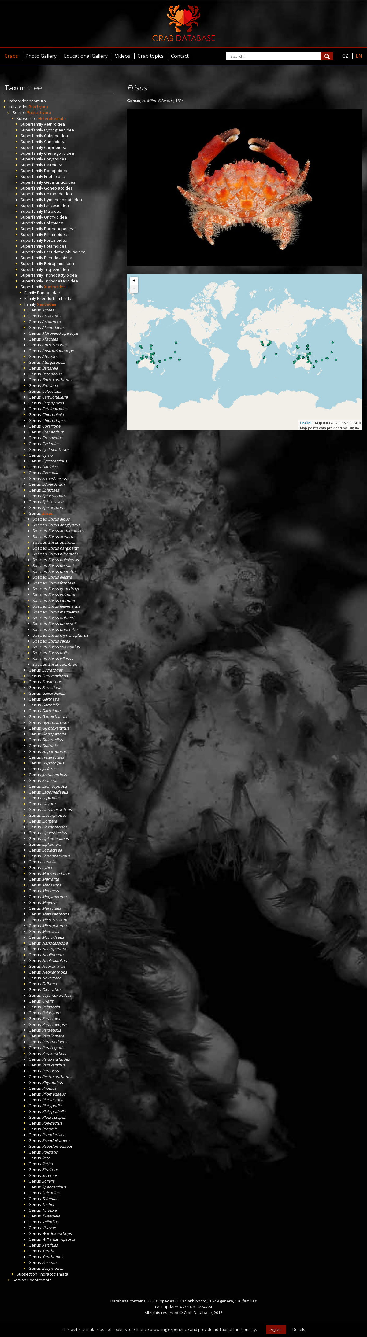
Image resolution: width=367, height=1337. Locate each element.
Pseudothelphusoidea (65, 252)
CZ (345, 56)
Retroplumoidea (59, 263)
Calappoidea (56, 135)
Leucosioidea (56, 205)
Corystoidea (55, 159)
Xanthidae (46, 304)
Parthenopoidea (59, 228)
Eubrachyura (39, 112)
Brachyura (38, 106)
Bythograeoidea (59, 130)
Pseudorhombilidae (55, 298)
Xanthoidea (55, 286)
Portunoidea (55, 240)
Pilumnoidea (55, 234)
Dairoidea (53, 165)
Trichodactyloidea (60, 275)
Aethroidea (54, 124)
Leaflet (305, 422)
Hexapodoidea (58, 194)
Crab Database (198, 1312)
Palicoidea (53, 223)
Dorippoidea (55, 170)
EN (359, 56)
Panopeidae (48, 292)
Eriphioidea (54, 176)
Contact (180, 56)
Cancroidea (54, 141)
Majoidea (52, 211)
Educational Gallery (86, 56)
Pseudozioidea (58, 257)
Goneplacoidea (58, 188)
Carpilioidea (55, 147)
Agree (276, 1329)
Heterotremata (52, 118)
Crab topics (151, 56)
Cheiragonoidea (59, 153)
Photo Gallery (41, 56)
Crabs (11, 56)
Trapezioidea (56, 269)
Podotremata (39, 1280)
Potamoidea (55, 246)
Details (298, 1329)
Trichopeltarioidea (61, 281)
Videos (122, 56)
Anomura (37, 101)
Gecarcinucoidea (60, 182)
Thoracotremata (53, 1274)
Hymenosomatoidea (63, 199)
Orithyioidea (55, 217)
